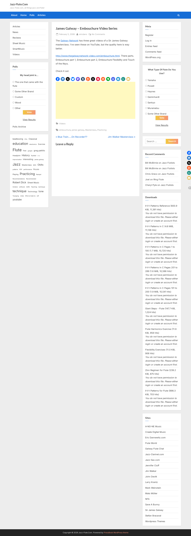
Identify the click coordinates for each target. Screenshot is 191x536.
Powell (151, 86)
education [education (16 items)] (20, 144)
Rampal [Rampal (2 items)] (38, 174)
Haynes (151, 91)
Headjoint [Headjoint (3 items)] (16, 156)
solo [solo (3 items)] (28, 187)
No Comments (98, 34)
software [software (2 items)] (22, 187)
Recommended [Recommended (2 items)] (31, 179)
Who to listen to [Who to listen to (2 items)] (30, 196)
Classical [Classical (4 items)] (33, 139)
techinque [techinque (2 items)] (41, 187)
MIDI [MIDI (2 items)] (34, 165)
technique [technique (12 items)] (19, 191)
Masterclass (90, 130)
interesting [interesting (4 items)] (28, 159)
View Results (29, 119)
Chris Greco (151, 174)
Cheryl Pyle (151, 185)
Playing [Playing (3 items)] (15, 174)
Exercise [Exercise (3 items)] (41, 144)
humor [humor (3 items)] (33, 156)
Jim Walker (150, 471)
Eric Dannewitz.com (155, 437)
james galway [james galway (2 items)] (39, 160)
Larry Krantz (151, 482)
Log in (148, 40)
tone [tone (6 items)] (41, 191)
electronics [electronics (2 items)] (33, 144)
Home (23, 15)
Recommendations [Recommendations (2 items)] (19, 179)
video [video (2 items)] (22, 196)
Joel (147, 179)
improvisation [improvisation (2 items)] (17, 160)
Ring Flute (158, 179)
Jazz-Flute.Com (19, 4)
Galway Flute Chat (154, 448)
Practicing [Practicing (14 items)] (27, 174)
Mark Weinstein (153, 488)
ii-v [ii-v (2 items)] (39, 156)
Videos (62, 123)
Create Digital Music (155, 432)
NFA (147, 499)
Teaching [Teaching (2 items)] (34, 187)
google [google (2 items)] (30, 151)
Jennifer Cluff (152, 465)
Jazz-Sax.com (152, 460)
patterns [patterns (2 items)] (15, 169)
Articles (41, 15)
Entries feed (151, 46)
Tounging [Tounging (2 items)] (16, 196)
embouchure (65, 130)
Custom (19, 97)
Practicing (102, 130)
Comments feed (153, 51)
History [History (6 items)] (26, 155)
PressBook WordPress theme (116, 533)
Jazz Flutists (168, 162)
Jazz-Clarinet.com (154, 454)
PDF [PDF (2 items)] (20, 169)
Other (18, 108)
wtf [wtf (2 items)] (38, 196)
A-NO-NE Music (153, 426)
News (15, 32)
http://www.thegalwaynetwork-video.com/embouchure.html (88, 56)
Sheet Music (19, 43)
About (14, 15)
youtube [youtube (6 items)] (17, 199)
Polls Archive (19, 126)
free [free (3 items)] (24, 151)
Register (149, 35)
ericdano (83, 34)
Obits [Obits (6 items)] (40, 164)
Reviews (17, 37)
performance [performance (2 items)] (27, 169)
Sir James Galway (154, 510)
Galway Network (69, 40)
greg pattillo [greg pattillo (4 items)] (39, 151)
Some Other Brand (24, 91)
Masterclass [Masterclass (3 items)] (27, 165)
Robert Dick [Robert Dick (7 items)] (19, 182)
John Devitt (151, 476)
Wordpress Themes (155, 521)
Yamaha (152, 80)
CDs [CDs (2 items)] (25, 139)
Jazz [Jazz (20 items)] (17, 164)
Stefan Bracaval (153, 515)
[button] (58, 79)
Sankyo (151, 102)
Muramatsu (153, 108)
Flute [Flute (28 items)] (17, 150)
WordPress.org (152, 57)
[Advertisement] (95, 100)
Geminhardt (153, 97)
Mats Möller (151, 493)
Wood (18, 102)
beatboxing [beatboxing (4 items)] (18, 139)
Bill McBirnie (151, 162)
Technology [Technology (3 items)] (32, 192)
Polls (32, 15)
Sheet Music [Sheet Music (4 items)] (33, 183)
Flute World (151, 443)
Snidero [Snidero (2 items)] (15, 187)
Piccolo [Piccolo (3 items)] (36, 169)
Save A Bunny (152, 504)
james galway (78, 130)
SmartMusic (19, 49)
